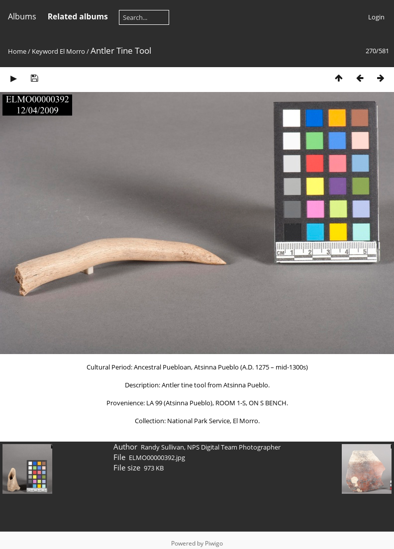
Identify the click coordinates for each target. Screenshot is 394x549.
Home (17, 51)
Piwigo (214, 543)
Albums (22, 16)
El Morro (72, 51)
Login (376, 16)
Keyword (45, 51)
